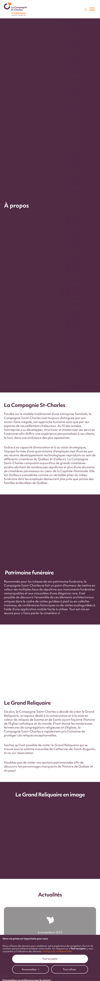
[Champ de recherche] (85, 9)
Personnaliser (30, 655)
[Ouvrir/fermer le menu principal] (92, 9)
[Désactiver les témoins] (94, 725)
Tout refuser (69, 654)
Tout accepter (50, 644)
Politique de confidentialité (57, 636)
